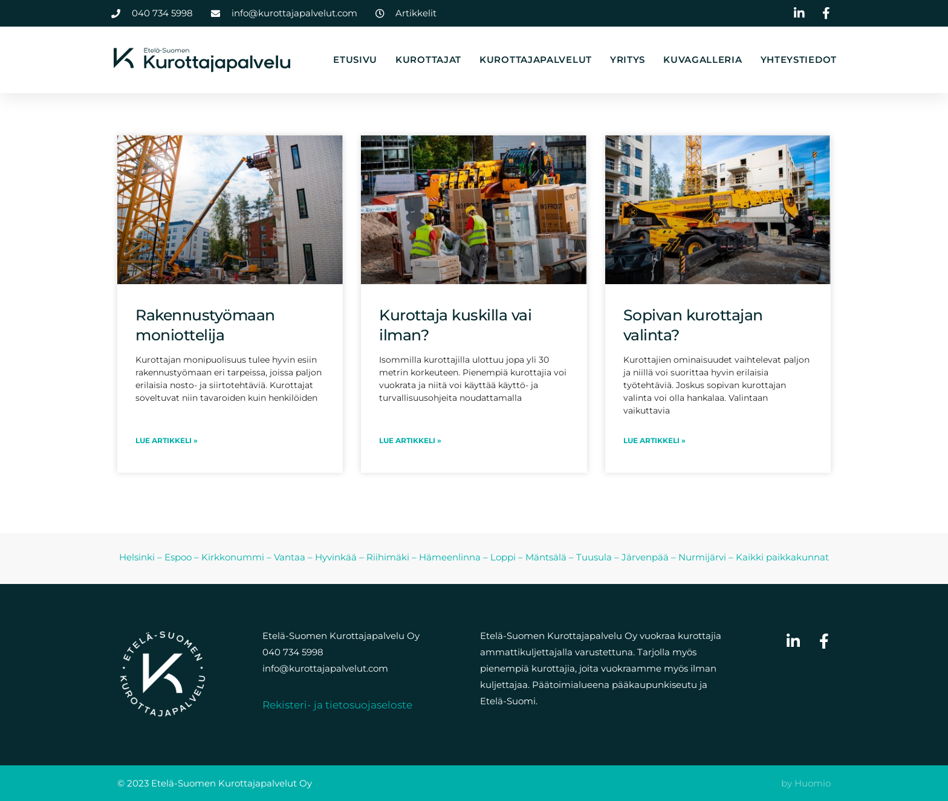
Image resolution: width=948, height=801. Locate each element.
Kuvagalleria (702, 59)
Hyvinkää (336, 557)
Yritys (627, 59)
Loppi (503, 557)
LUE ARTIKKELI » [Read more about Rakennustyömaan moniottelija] (166, 440)
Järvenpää (645, 557)
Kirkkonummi (232, 557)
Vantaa (289, 557)
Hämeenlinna (450, 557)
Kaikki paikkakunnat (782, 557)
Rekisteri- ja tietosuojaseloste (337, 705)
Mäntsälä (546, 557)
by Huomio (806, 783)
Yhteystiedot (799, 59)
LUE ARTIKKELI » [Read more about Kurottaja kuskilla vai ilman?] (410, 440)
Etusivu (355, 59)
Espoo (178, 557)
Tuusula (594, 557)
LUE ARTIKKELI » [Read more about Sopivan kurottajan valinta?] (654, 440)
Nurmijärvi (702, 557)
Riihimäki (387, 557)
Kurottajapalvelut (535, 59)
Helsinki (137, 557)
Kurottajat (428, 59)
